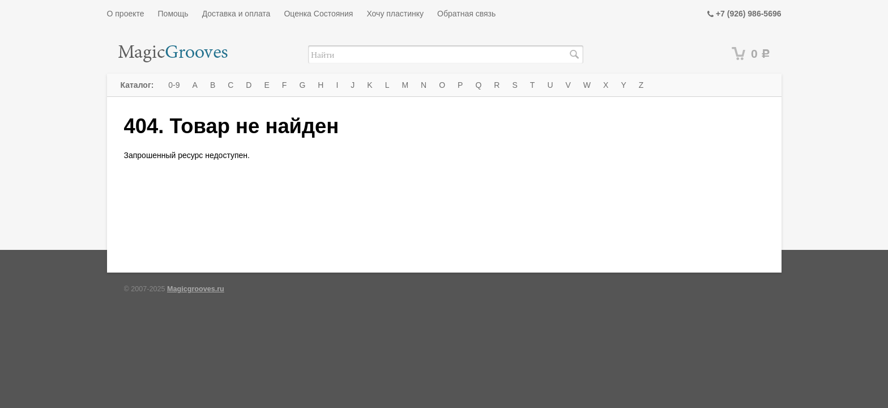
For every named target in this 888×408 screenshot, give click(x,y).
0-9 (174, 85)
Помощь (173, 13)
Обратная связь (466, 13)
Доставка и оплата (236, 13)
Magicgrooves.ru (195, 289)
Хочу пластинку (395, 13)
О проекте (125, 13)
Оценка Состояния (318, 13)
